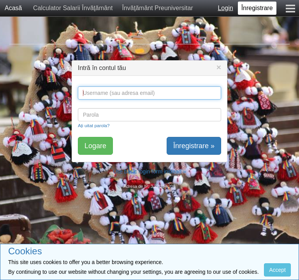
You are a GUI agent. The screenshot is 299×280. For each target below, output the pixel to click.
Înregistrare (257, 8)
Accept (277, 270)
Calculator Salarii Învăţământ (73, 8)
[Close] (218, 67)
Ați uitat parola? (94, 125)
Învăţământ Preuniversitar (157, 8)
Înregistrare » (194, 146)
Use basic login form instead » (149, 171)
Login (225, 8)
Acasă (13, 8)
